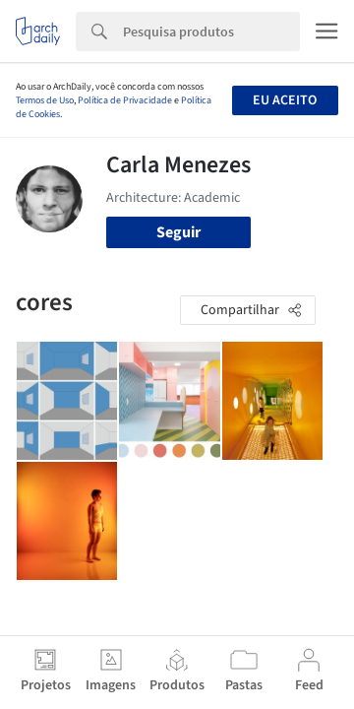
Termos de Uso (45, 100)
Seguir (178, 232)
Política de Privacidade (125, 100)
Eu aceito (285, 100)
